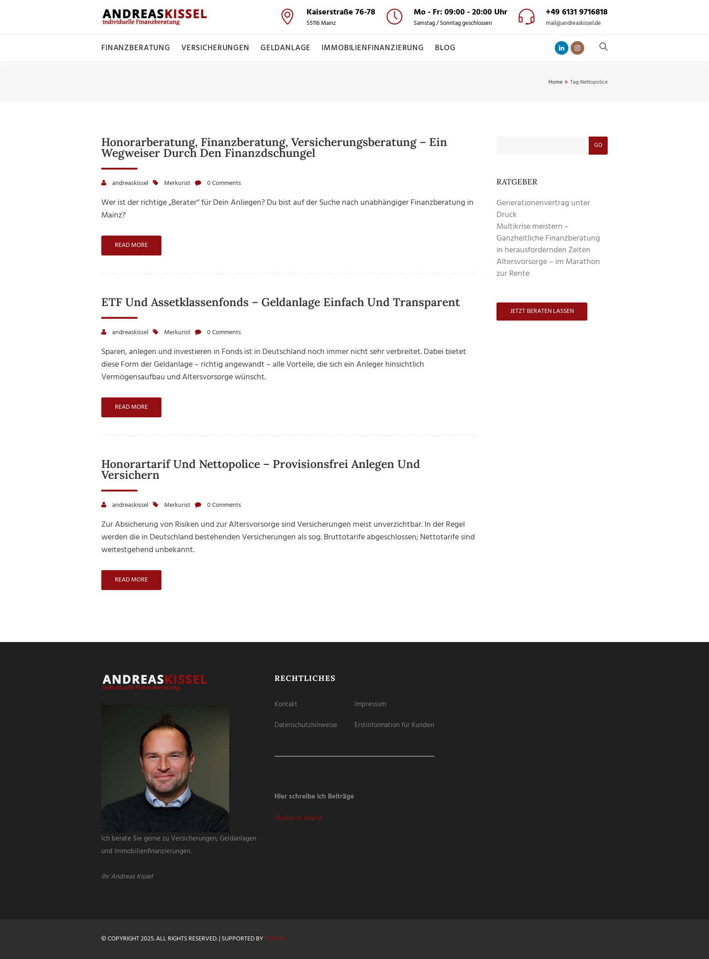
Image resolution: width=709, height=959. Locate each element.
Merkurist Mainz (298, 818)
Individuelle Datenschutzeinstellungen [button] (355, 144)
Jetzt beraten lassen (542, 311)
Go (598, 145)
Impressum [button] (400, 154)
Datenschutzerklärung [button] (359, 154)
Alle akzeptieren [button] (355, 78)
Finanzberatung (135, 48)
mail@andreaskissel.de (573, 23)
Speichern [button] (355, 104)
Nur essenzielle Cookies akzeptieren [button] (355, 127)
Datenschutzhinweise (305, 725)
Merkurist (177, 183)
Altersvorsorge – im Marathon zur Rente (548, 267)
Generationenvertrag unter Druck (543, 209)
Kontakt (286, 704)
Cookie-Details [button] (314, 154)
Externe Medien (386, 53)
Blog (445, 48)
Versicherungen (215, 48)
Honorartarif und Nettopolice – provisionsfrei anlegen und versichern (260, 469)
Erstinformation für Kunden (394, 725)
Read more (131, 245)
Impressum (370, 704)
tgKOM (275, 939)
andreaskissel (130, 183)
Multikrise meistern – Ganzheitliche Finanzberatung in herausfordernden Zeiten (548, 238)
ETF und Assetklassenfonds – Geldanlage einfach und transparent (280, 302)
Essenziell (308, 53)
